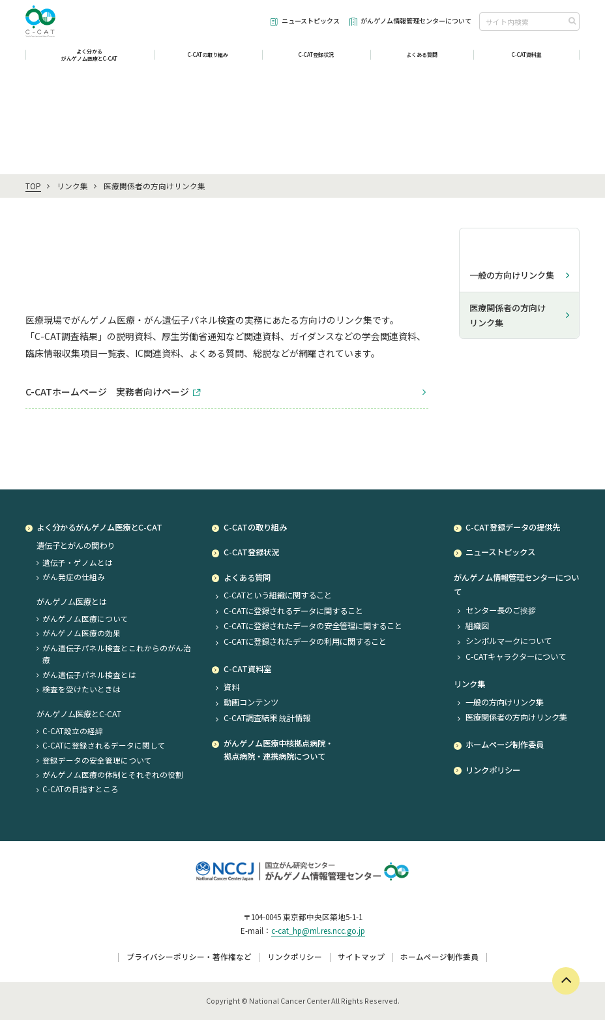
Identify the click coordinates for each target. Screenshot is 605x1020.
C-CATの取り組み (207, 59)
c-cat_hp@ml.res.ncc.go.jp (318, 930)
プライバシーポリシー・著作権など (189, 956)
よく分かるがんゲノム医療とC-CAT (90, 60)
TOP (33, 186)
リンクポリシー (294, 956)
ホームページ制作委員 (439, 956)
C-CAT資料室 (526, 59)
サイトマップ (361, 956)
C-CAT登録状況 (315, 59)
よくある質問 (421, 59)
